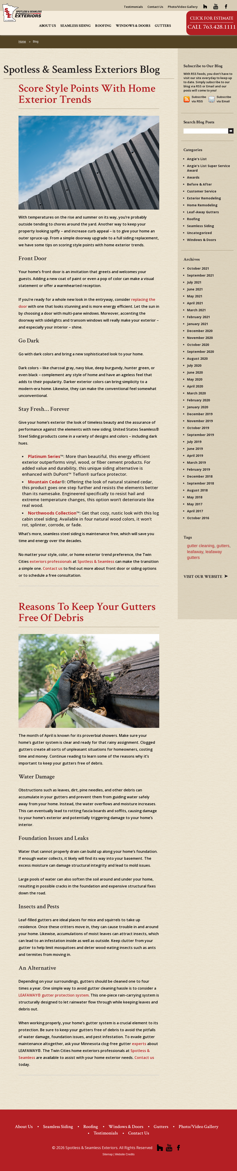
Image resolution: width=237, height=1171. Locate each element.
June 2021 (195, 289)
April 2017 (195, 511)
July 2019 (194, 441)
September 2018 (200, 483)
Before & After (199, 184)
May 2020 (194, 379)
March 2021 (196, 310)
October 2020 (198, 344)
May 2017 (194, 504)
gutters (223, 545)
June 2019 (195, 448)
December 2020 (199, 331)
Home (22, 41)
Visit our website (206, 576)
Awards (193, 177)
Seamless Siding (75, 25)
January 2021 (197, 324)
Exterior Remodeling (204, 198)
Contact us (144, 1057)
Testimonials (133, 7)
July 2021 (194, 282)
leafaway (195, 551)
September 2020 (200, 351)
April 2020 (195, 386)
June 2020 (195, 372)
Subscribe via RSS (199, 99)
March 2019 (196, 462)
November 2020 (200, 337)
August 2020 (197, 358)
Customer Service (201, 191)
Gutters (163, 25)
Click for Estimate (211, 18)
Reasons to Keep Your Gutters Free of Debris (87, 612)
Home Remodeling (202, 205)
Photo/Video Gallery (183, 7)
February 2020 (198, 400)
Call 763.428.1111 (211, 27)
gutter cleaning (200, 545)
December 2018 (199, 476)
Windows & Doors (133, 25)
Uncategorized (199, 233)
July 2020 (194, 365)
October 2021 (198, 268)
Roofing (103, 25)
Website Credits (124, 1154)
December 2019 (199, 414)
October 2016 (198, 518)
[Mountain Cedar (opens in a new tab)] (44, 482)
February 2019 (198, 469)
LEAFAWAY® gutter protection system (54, 995)
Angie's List (197, 159)
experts (139, 1043)
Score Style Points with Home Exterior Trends (87, 94)
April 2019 (195, 455)
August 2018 (197, 490)
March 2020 (196, 393)
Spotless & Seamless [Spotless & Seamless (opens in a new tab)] (96, 561)
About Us (47, 25)
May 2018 (194, 497)
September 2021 (200, 275)
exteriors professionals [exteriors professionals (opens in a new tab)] (51, 561)
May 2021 (194, 296)
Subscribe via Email (224, 99)
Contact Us (155, 7)
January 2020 (197, 407)
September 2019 (200, 435)
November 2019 (200, 421)
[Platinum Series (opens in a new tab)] (44, 456)
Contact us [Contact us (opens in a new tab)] (52, 568)
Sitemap (108, 1154)
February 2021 (198, 317)
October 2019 (198, 428)
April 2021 (195, 303)
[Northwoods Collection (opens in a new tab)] (52, 513)
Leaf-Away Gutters (203, 212)
